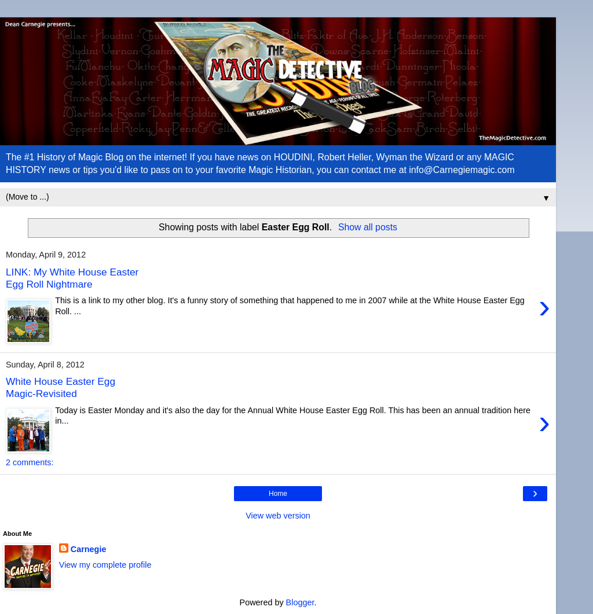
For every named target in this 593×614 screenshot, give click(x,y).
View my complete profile (105, 564)
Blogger (300, 602)
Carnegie (89, 549)
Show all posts (367, 227)
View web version (278, 515)
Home (278, 494)
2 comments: (29, 462)
